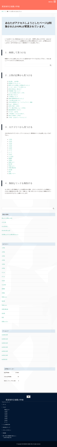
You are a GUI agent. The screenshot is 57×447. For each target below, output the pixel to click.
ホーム (4, 404)
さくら (10, 152)
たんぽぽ (11, 156)
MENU (50, 2)
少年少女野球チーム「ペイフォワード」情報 (20, 102)
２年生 (10, 141)
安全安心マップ (6, 427)
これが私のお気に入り (14, 100)
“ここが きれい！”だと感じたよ (17, 87)
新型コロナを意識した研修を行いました (19, 85)
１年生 (10, 139)
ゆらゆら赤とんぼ (6, 230)
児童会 (10, 160)
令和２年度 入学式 (14, 106)
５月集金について (13, 96)
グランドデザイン (7, 430)
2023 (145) (5, 347)
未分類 (10, 169)
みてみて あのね (13, 111)
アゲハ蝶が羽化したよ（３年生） (17, 108)
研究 (10, 171)
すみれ (10, 154)
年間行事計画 (12, 167)
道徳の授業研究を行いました (16, 98)
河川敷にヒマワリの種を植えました (10, 234)
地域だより (11, 162)
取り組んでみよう (13, 94)
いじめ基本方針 (6, 424)
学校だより (11, 166)
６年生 (10, 149)
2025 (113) (5, 338)
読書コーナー (12, 173)
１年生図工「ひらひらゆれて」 (17, 113)
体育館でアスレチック (14, 83)
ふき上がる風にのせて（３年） (17, 92)
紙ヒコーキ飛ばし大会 (7, 218)
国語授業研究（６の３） (15, 109)
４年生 (10, 145)
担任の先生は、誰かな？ (15, 89)
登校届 (4, 433)
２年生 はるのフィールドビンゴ (17, 117)
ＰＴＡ (10, 150)
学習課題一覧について (14, 91)
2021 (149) (5, 355)
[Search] (27, 65)
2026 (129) (5, 334)
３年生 (10, 143)
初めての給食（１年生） (15, 115)
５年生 (10, 147)
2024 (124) (5, 342)
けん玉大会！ (5, 226)
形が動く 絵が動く (14, 81)
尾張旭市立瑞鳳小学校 (11, 6)
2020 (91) (4, 359)
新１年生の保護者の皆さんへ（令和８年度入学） (9, 436)
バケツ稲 (4, 222)
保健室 (10, 158)
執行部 (10, 164)
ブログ (4, 407)
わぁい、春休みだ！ (14, 104)
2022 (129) (5, 351)
